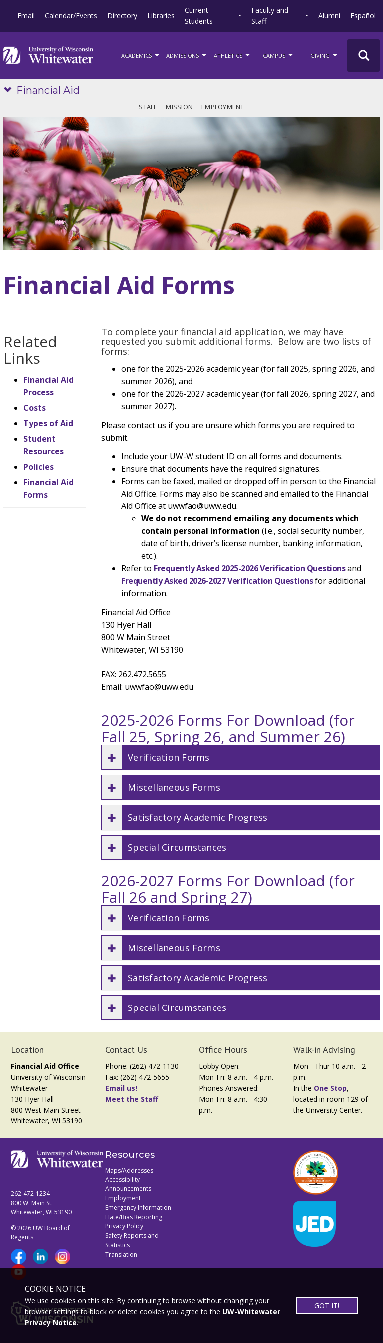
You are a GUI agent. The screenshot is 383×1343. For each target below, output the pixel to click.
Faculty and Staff (269, 15)
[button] (240, 757)
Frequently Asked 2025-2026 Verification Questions (249, 568)
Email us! (121, 1088)
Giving (324, 54)
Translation (121, 1254)
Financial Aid (48, 90)
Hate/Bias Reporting (133, 1217)
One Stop (330, 1088)
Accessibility (122, 1179)
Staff (148, 106)
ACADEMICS (141, 54)
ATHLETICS (232, 54)
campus (278, 54)
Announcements (128, 1188)
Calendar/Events (71, 15)
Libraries (161, 15)
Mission (179, 106)
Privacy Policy (124, 1226)
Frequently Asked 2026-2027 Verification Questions (217, 580)
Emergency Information (138, 1207)
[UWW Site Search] (363, 55)
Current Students (199, 15)
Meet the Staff (131, 1099)
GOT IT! (326, 1305)
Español (363, 15)
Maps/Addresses (129, 1170)
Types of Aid (48, 423)
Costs (34, 407)
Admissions (187, 54)
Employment (222, 106)
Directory (122, 15)
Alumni (329, 15)
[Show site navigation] (9, 90)
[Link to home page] (48, 55)
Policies (38, 466)
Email (26, 15)
